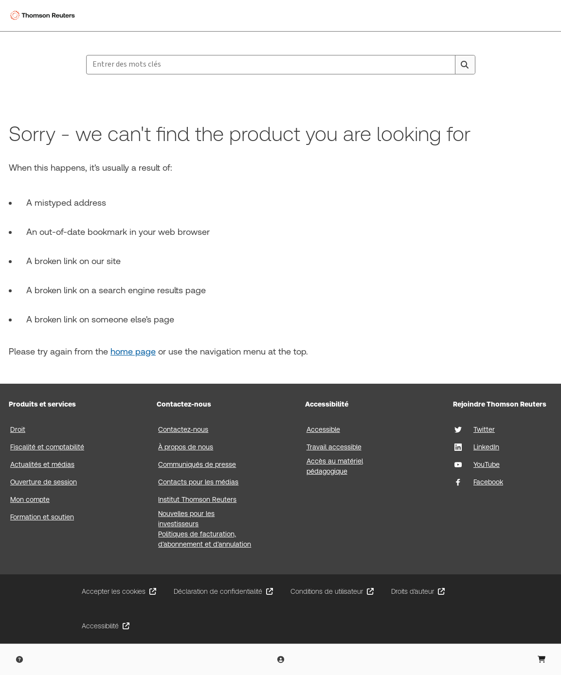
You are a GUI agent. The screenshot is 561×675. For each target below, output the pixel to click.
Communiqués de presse (197, 464)
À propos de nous (185, 447)
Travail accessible (334, 447)
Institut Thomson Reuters (197, 499)
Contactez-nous (183, 429)
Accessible (323, 429)
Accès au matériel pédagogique (335, 466)
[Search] (464, 64)
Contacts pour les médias (198, 482)
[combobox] (280, 64)
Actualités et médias (42, 464)
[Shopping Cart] (541, 659)
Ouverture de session (43, 482)
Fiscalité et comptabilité (47, 447)
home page (133, 351)
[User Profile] (280, 659)
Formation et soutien (42, 517)
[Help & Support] (19, 659)
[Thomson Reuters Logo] (44, 15)
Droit (17, 429)
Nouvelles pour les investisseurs (186, 519)
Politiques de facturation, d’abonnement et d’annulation (204, 539)
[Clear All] (446, 64)
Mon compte (30, 499)
